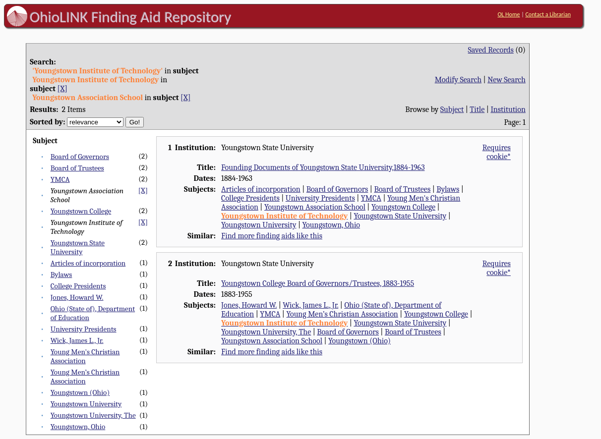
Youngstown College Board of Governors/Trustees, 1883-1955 (317, 283)
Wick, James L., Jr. (77, 340)
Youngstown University (86, 403)
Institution (508, 109)
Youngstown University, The (93, 415)
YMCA (60, 179)
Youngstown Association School (314, 207)
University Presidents (84, 329)
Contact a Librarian (548, 14)
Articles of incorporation (88, 263)
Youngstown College (81, 211)
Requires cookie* (496, 152)
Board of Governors (80, 156)
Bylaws (61, 274)
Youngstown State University (78, 247)
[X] (62, 88)
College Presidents (78, 285)
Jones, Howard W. (77, 297)
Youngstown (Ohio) (80, 392)
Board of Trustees (77, 168)
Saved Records (491, 50)
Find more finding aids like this (271, 235)
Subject (452, 109)
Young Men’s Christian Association (85, 376)
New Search (506, 79)
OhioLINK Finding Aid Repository (131, 16)
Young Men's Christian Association (85, 356)
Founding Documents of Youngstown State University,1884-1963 (322, 167)
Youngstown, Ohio (78, 426)
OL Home (508, 14)
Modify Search (458, 79)
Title (477, 109)
